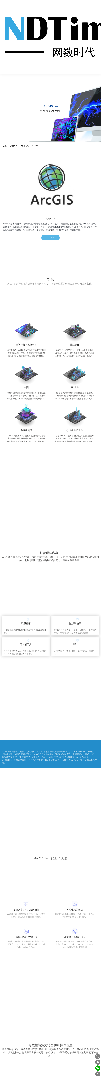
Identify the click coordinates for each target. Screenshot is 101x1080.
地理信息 (25, 142)
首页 (5, 142)
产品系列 (14, 142)
